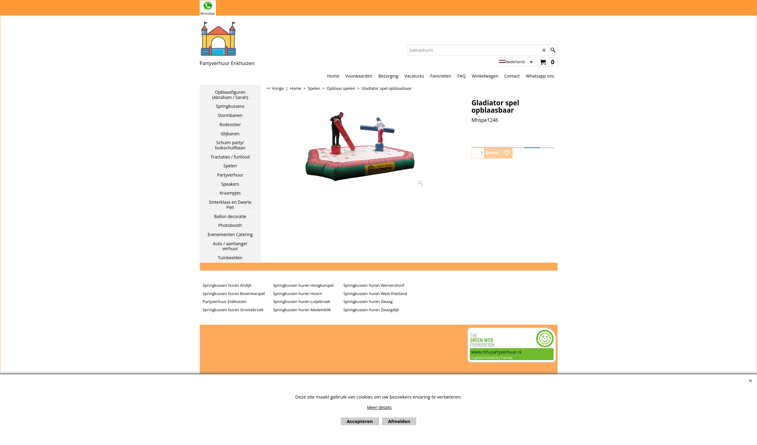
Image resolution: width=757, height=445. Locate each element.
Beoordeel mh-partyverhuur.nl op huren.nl (224, 349)
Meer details (379, 407)
